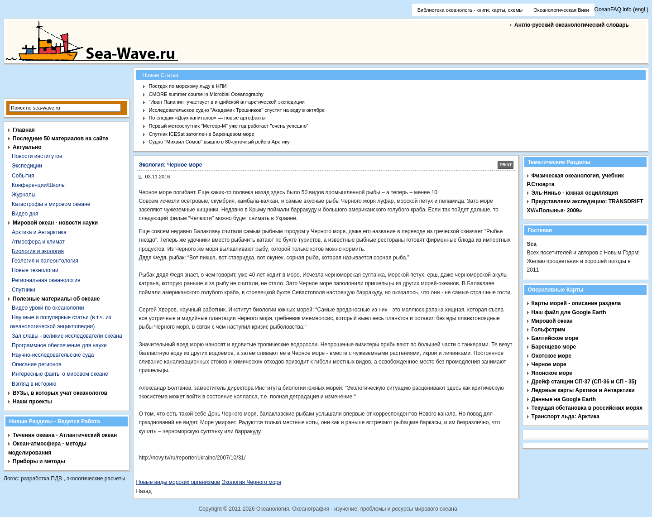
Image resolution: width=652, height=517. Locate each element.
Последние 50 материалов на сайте (60, 138)
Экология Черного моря (251, 482)
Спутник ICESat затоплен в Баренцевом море (201, 134)
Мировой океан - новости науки (55, 223)
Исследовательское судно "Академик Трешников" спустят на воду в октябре (237, 110)
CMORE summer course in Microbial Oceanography (206, 94)
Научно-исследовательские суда (53, 355)
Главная (24, 130)
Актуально (27, 147)
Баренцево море (554, 347)
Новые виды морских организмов (178, 482)
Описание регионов (36, 364)
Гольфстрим (549, 329)
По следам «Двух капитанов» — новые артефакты (207, 117)
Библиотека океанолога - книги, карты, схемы (470, 10)
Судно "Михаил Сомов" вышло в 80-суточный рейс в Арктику (219, 141)
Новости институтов (37, 156)
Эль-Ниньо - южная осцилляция (575, 193)
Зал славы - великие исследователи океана (67, 336)
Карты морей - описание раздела (576, 303)
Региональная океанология (46, 280)
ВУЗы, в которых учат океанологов (60, 393)
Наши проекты (32, 401)
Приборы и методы (39, 461)
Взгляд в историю (34, 384)
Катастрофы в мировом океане (51, 204)
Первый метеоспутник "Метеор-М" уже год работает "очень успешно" (228, 126)
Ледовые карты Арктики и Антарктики (583, 390)
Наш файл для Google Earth (569, 312)
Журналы (23, 194)
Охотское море (551, 356)
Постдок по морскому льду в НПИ (187, 86)
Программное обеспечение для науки (59, 345)
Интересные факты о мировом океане (60, 374)
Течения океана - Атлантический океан (65, 435)
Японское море (552, 373)
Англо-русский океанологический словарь (571, 25)
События (23, 175)
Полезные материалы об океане (56, 299)
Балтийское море (555, 338)
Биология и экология (38, 251)
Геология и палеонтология (45, 261)
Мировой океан (552, 321)
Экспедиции (27, 166)
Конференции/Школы (39, 185)
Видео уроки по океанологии (48, 308)
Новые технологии (35, 270)
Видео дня (25, 214)
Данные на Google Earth (564, 399)
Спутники (23, 290)
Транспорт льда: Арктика (565, 416)
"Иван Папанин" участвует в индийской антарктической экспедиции (227, 102)
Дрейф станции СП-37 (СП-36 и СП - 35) (584, 381)
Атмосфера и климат (38, 242)
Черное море (549, 364)
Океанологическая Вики (561, 10)
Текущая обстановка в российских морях (587, 408)
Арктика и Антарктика (39, 232)
